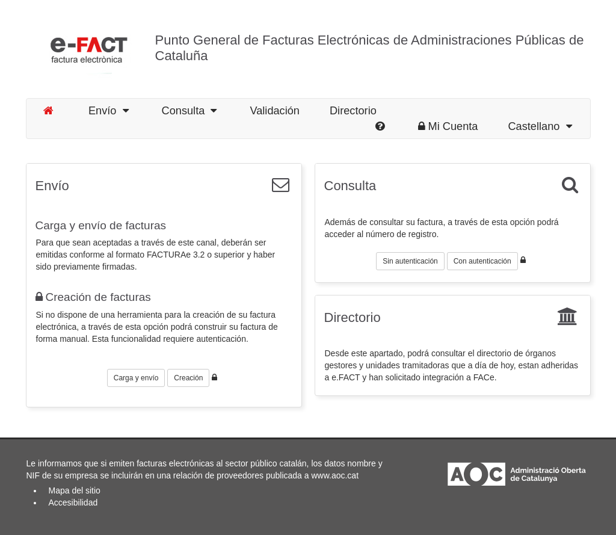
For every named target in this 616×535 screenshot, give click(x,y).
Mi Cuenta (448, 126)
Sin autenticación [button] (410, 261)
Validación (275, 111)
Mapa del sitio (74, 490)
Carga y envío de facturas (101, 225)
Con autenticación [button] (482, 261)
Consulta (189, 111)
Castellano (539, 126)
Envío (108, 111)
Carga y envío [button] (136, 378)
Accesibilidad (73, 502)
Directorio (353, 111)
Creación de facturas (93, 297)
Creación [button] (188, 378)
